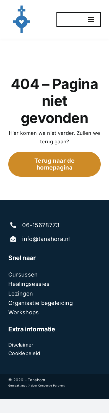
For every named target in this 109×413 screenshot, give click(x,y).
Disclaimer (21, 345)
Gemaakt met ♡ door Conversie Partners (36, 385)
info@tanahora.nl (46, 238)
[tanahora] (22, 8)
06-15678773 (40, 225)
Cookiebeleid (24, 353)
